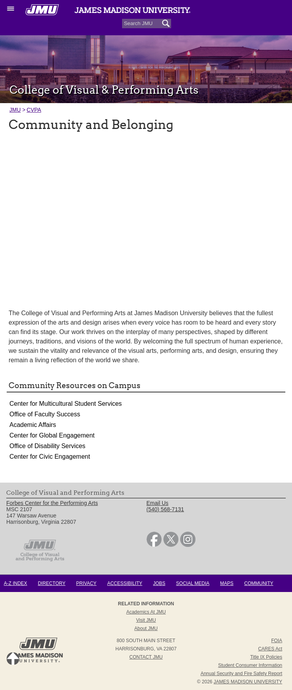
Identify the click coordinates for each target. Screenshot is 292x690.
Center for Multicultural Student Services (65, 403)
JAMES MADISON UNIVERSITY (248, 682)
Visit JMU (146, 620)
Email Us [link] (157, 503)
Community (258, 583)
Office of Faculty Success (44, 414)
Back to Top (13, 658)
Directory (51, 583)
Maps (227, 583)
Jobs (159, 583)
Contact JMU (146, 657)
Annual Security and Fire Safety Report (241, 673)
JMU (15, 110)
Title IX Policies (266, 657)
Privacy (86, 583)
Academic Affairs (32, 424)
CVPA (34, 110)
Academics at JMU (146, 612)
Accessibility (124, 583)
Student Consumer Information (250, 665)
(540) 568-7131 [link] (165, 509)
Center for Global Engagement (52, 435)
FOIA (276, 640)
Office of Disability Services (47, 446)
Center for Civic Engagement (49, 456)
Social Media (193, 583)
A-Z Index (15, 583)
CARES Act (270, 649)
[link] (154, 545)
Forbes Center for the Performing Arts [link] (52, 503)
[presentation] (146, 215)
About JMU (145, 628)
